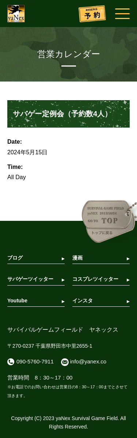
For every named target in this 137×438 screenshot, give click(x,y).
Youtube (17, 300)
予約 (92, 13)
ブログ (15, 258)
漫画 (77, 258)
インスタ (82, 300)
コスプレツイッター (95, 279)
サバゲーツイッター (30, 279)
